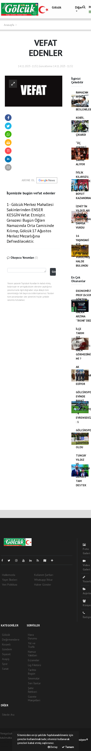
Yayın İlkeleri (9, 580)
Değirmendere (10, 639)
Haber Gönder (42, 584)
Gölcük (56, 7)
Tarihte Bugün (32, 671)
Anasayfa (9, 25)
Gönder (54, 271)
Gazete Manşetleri (34, 698)
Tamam (68, 747)
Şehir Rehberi (32, 690)
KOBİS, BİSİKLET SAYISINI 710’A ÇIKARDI (81, 126)
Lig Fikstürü (34, 665)
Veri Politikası (9, 584)
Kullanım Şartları (43, 575)
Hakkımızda (8, 575)
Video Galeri (86, 565)
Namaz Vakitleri (32, 653)
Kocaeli (6, 644)
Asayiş (5, 659)
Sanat (5, 668)
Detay (52, 747)
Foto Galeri (86, 549)
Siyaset (6, 654)
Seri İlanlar (34, 683)
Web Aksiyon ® (79, 739)
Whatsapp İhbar (43, 580)
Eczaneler (33, 660)
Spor (5, 664)
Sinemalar (34, 678)
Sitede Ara (8, 714)
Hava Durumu (32, 636)
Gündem (7, 649)
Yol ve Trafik (31, 645)
